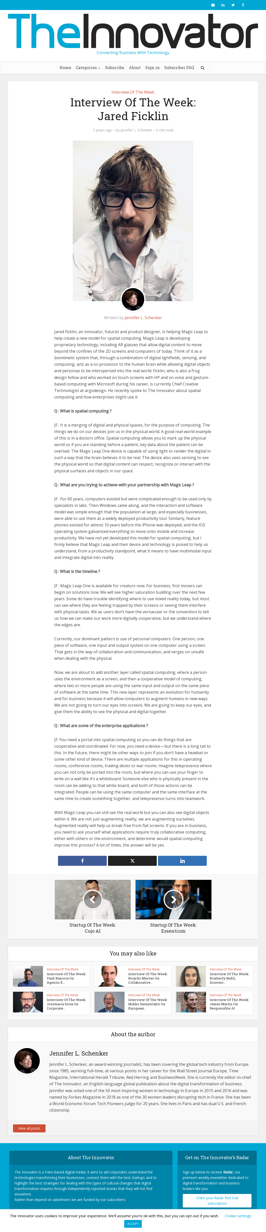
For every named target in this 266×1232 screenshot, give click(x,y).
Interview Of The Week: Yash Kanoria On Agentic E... (66, 978)
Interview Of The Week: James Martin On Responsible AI (229, 1003)
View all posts (29, 1126)
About (135, 67)
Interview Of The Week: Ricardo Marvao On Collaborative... (147, 978)
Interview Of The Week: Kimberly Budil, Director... (229, 978)
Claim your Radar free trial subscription (217, 1198)
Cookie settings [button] (238, 1215)
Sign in (152, 67)
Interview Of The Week (133, 92)
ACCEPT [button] (133, 1223)
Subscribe (114, 67)
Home (65, 67)
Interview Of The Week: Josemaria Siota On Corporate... (66, 1003)
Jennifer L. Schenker (136, 130)
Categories (86, 67)
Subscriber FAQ (179, 67)
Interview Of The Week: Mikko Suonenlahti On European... (147, 1003)
